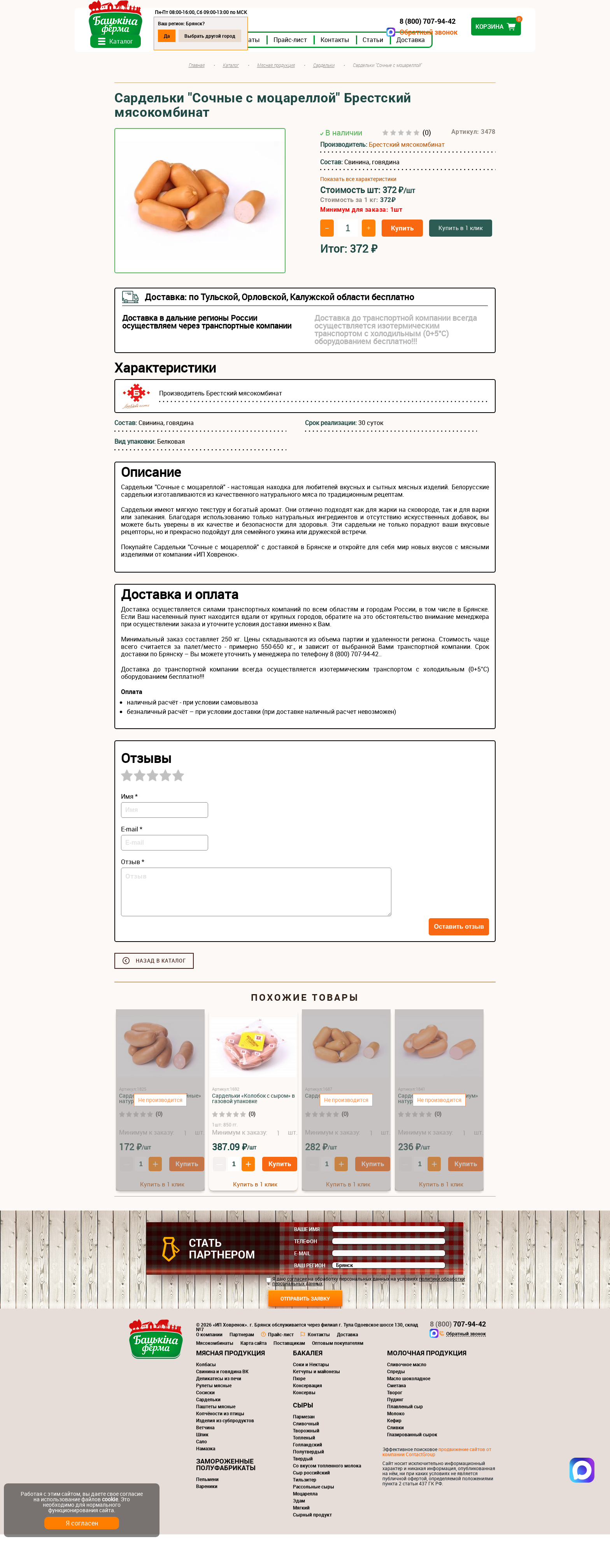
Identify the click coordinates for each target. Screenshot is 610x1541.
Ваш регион (309, 1272)
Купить (402, 234)
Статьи (412, 46)
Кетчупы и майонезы (316, 1378)
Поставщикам (289, 1349)
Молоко (396, 1420)
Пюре (299, 1385)
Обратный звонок (389, 32)
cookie (110, 1499)
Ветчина (205, 1434)
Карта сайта (253, 1349)
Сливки (395, 1434)
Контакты (374, 46)
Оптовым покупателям (337, 1349)
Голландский (307, 1451)
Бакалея (308, 1359)
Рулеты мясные (213, 1392)
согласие (297, 1285)
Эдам (299, 1507)
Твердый (303, 1465)
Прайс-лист (330, 46)
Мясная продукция (230, 1359)
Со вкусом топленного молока (327, 1472)
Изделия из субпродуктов (225, 1427)
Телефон (305, 1247)
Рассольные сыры (313, 1493)
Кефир (394, 1427)
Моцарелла (305, 1500)
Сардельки (208, 1406)
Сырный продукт (312, 1521)
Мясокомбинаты (214, 1349)
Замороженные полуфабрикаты (226, 1471)
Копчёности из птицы (220, 1420)
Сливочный (306, 1430)
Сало (201, 1448)
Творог (394, 1399)
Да (206, 36)
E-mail (302, 1259)
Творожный (306, 1437)
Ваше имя (307, 1235)
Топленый (304, 1444)
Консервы (304, 1399)
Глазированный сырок (412, 1441)
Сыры (303, 1411)
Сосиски (205, 1399)
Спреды (396, 1378)
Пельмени (207, 1486)
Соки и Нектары (311, 1371)
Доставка (450, 46)
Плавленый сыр (405, 1413)
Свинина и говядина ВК (222, 1378)
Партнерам (242, 1341)
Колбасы (206, 1371)
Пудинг (395, 1406)
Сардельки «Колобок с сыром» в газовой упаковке (253, 1104)
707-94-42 (458, 1330)
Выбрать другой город (249, 36)
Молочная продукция (426, 1359)
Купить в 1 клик (460, 234)
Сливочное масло (406, 1371)
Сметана (396, 1392)
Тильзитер (304, 1486)
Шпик (202, 1441)
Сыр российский (311, 1479)
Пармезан (304, 1423)
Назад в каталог (161, 967)
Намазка (205, 1455)
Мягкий (301, 1514)
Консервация (307, 1392)
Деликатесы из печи (218, 1385)
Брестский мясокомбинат (407, 151)
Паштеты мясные (215, 1413)
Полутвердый (308, 1458)
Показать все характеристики (358, 186)
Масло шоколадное (408, 1385)
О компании (209, 1341)
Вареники (206, 1493)
